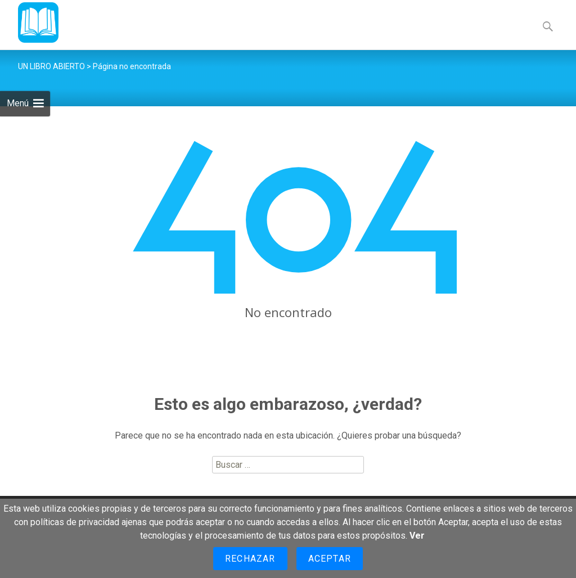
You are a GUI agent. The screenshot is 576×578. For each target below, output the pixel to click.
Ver (417, 535)
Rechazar (250, 558)
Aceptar (329, 558)
